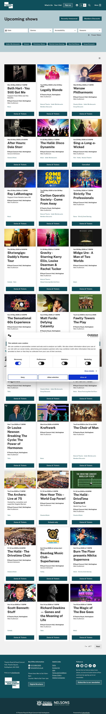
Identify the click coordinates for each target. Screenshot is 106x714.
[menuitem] (49, 5)
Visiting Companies (58, 675)
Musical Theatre (45, 101)
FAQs (54, 662)
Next (98, 643)
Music (9, 104)
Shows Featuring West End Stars (49, 279)
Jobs (53, 667)
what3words (15, 670)
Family (79, 154)
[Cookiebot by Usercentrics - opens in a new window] (89, 335)
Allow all (83, 377)
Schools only (53, 519)
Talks (14, 279)
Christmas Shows (40, 44)
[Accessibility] (65, 30)
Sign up (68, 5)
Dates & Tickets (20, 111)
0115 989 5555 (36, 662)
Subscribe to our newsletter (89, 679)
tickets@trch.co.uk (37, 665)
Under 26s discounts (13, 44)
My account (77, 5)
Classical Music (78, 101)
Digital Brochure (36, 681)
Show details (89, 371)
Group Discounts (92, 44)
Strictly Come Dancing (58, 44)
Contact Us (56, 665)
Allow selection (53, 377)
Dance (75, 213)
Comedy (9, 279)
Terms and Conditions (59, 670)
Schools (27, 44)
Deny (23, 377)
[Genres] (41, 30)
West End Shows (76, 44)
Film (74, 154)
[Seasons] (90, 30)
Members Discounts (92, 19)
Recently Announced (69, 19)
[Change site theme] (83, 5)
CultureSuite (85, 709)
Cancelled (86, 162)
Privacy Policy (56, 672)
